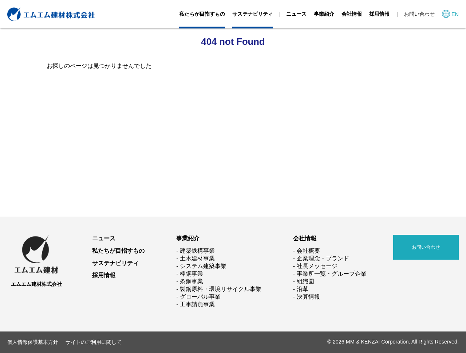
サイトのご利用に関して (94, 342)
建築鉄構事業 (197, 251)
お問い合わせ (419, 14)
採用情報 (379, 14)
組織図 (305, 281)
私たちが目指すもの (202, 14)
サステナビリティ (252, 14)
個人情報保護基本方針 (32, 342)
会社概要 (308, 251)
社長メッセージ (317, 266)
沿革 (302, 289)
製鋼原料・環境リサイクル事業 (220, 289)
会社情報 (351, 14)
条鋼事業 (191, 281)
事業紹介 (324, 14)
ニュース (296, 14)
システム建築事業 (203, 266)
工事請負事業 (197, 304)
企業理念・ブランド (323, 258)
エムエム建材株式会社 (36, 284)
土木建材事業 (197, 258)
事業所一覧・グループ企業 (332, 274)
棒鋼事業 (191, 274)
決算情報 (308, 297)
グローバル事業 (200, 297)
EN (455, 14)
